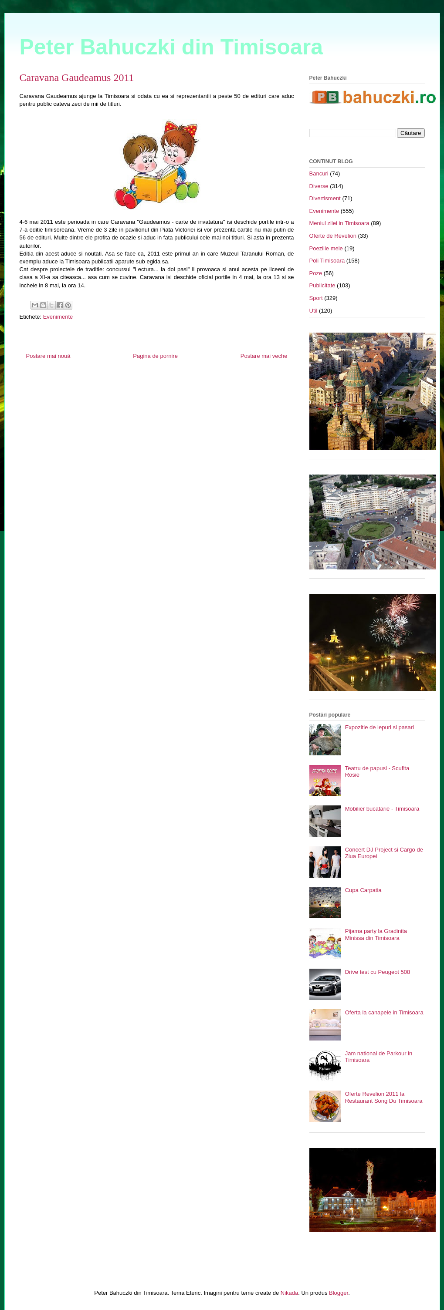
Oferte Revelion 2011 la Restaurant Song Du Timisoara (384, 1097)
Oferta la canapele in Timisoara (384, 1012)
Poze (315, 273)
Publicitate (322, 285)
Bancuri (319, 173)
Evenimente (58, 316)
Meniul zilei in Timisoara (339, 223)
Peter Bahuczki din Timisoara (171, 47)
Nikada (289, 1293)
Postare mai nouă (48, 356)
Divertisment (325, 198)
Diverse (319, 186)
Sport (316, 298)
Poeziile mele (326, 248)
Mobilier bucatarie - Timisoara (382, 808)
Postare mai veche (264, 356)
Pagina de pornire (155, 356)
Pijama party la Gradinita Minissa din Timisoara (376, 934)
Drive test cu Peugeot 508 (377, 972)
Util (313, 310)
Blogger (338, 1293)
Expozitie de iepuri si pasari (379, 727)
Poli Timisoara (327, 260)
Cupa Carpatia (363, 890)
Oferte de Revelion (332, 235)
